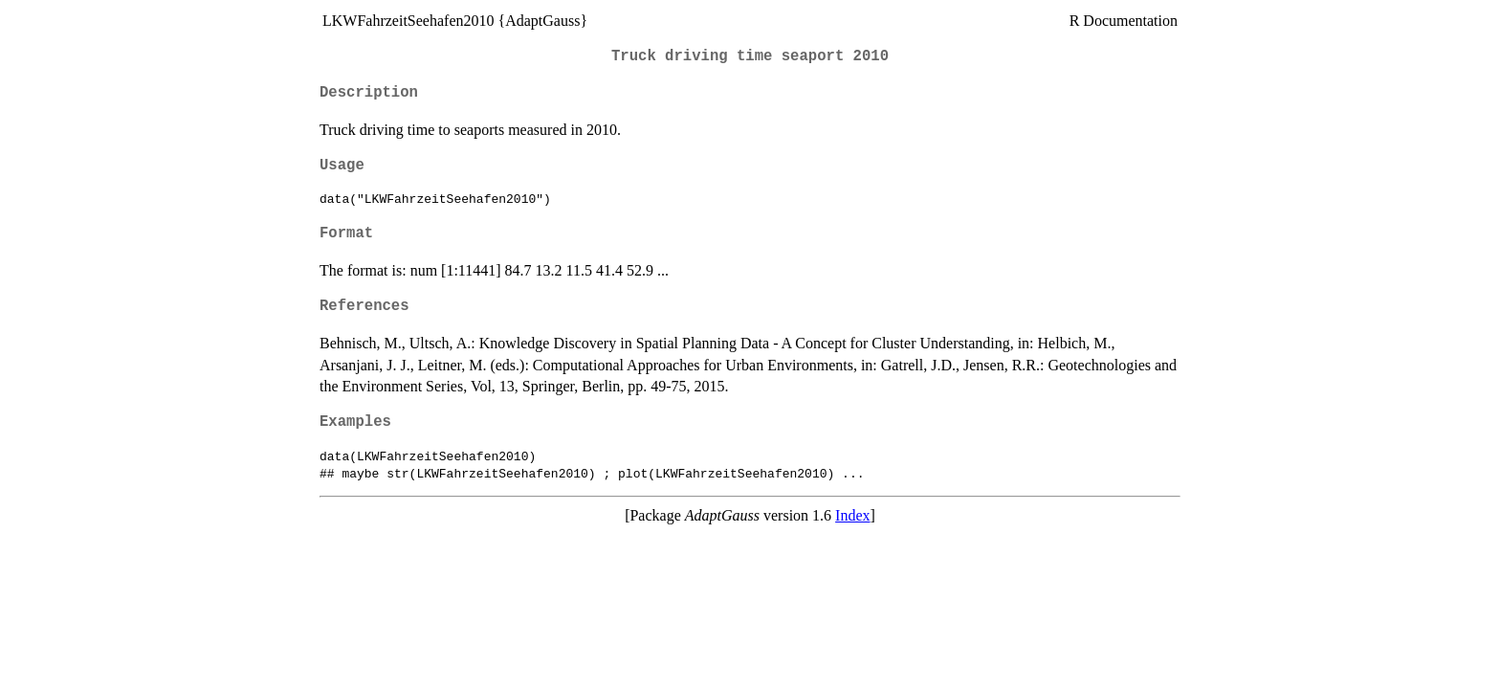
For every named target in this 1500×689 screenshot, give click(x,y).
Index (852, 515)
